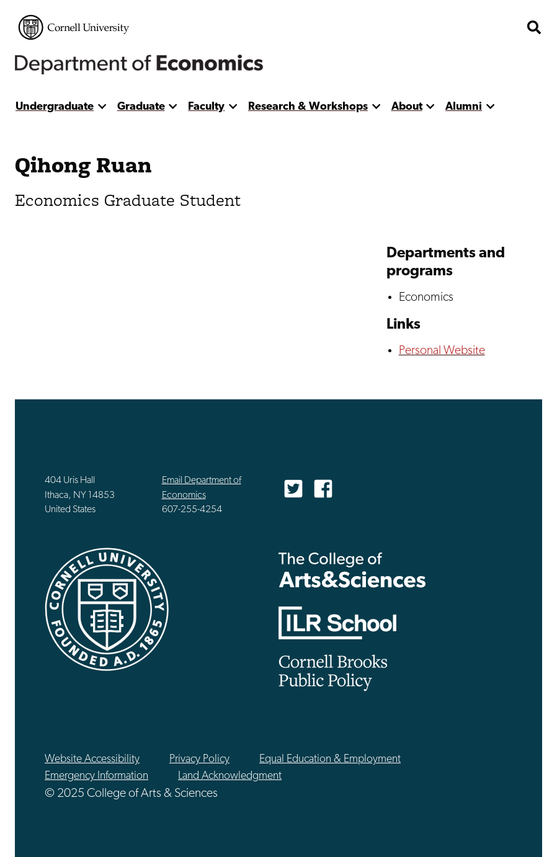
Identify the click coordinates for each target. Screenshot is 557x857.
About (406, 107)
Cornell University (74, 27)
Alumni (463, 107)
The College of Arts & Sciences (352, 570)
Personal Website (442, 351)
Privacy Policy (199, 759)
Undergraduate (55, 107)
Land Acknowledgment (230, 776)
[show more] (102, 107)
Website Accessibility (92, 759)
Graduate (141, 107)
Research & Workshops (308, 107)
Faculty (206, 107)
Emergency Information (96, 776)
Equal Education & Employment (330, 759)
